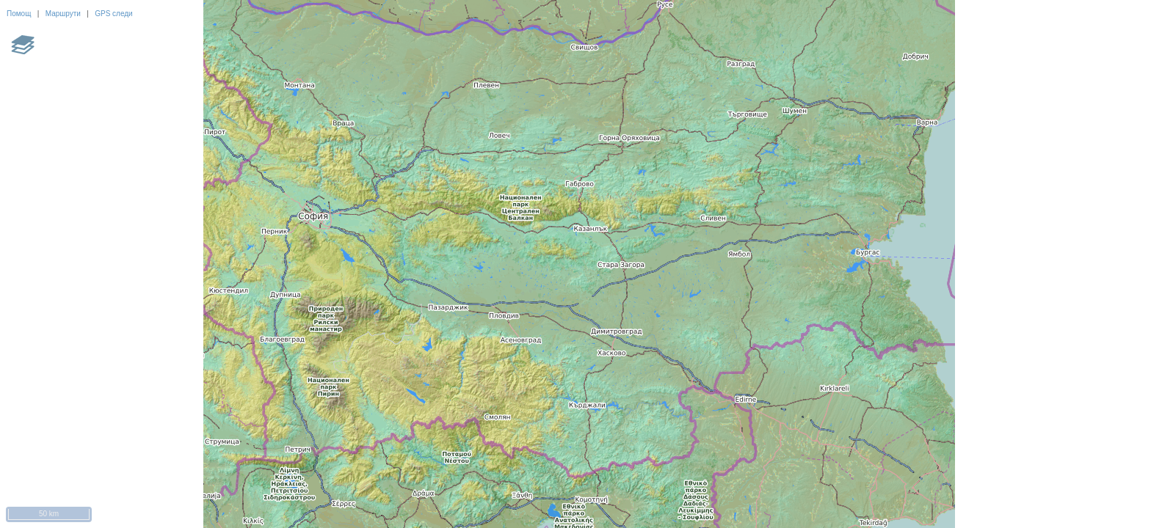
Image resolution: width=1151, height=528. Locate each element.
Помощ (19, 14)
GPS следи (114, 14)
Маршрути (63, 14)
